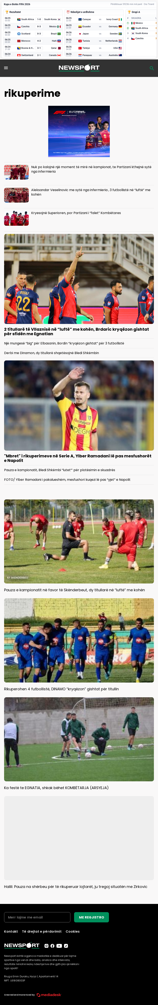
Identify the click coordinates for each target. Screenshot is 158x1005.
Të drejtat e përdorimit (42, 931)
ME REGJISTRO (91, 917)
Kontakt (11, 931)
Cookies (73, 931)
